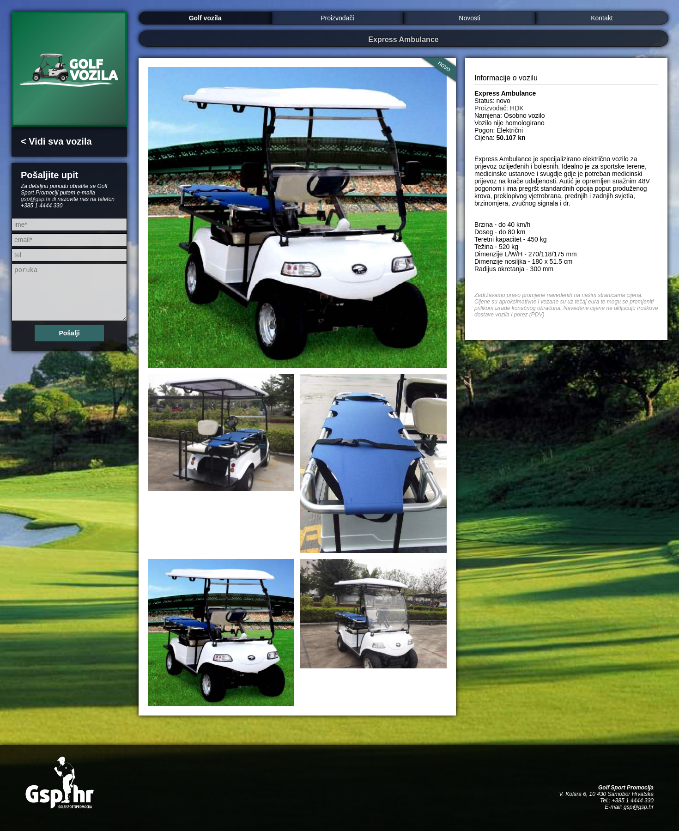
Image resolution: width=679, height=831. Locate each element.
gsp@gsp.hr (36, 199)
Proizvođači (337, 18)
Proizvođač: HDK (499, 108)
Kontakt (601, 18)
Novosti (469, 18)
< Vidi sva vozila (56, 141)
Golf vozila (205, 18)
